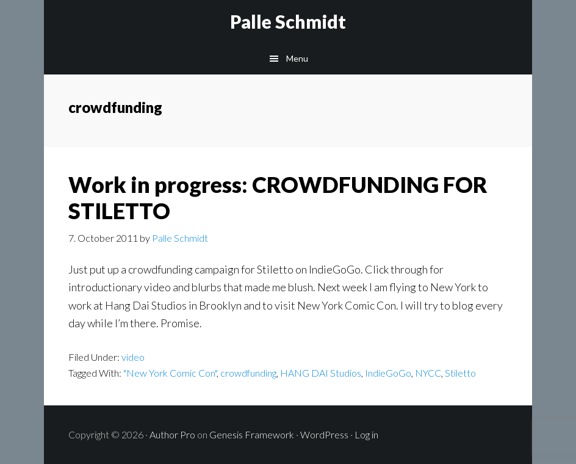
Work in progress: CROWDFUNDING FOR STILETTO (278, 197)
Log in (366, 434)
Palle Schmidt (288, 21)
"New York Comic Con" (170, 373)
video (133, 357)
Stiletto (460, 373)
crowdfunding (248, 373)
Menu (297, 58)
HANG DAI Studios (320, 373)
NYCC (428, 373)
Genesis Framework (251, 434)
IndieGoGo (388, 373)
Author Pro (172, 434)
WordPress (324, 434)
